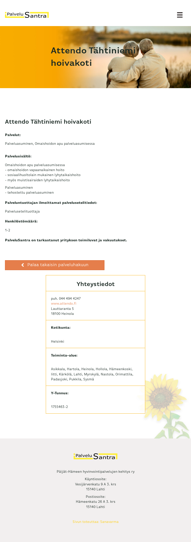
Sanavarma (109, 522)
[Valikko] (180, 15)
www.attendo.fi (63, 303)
